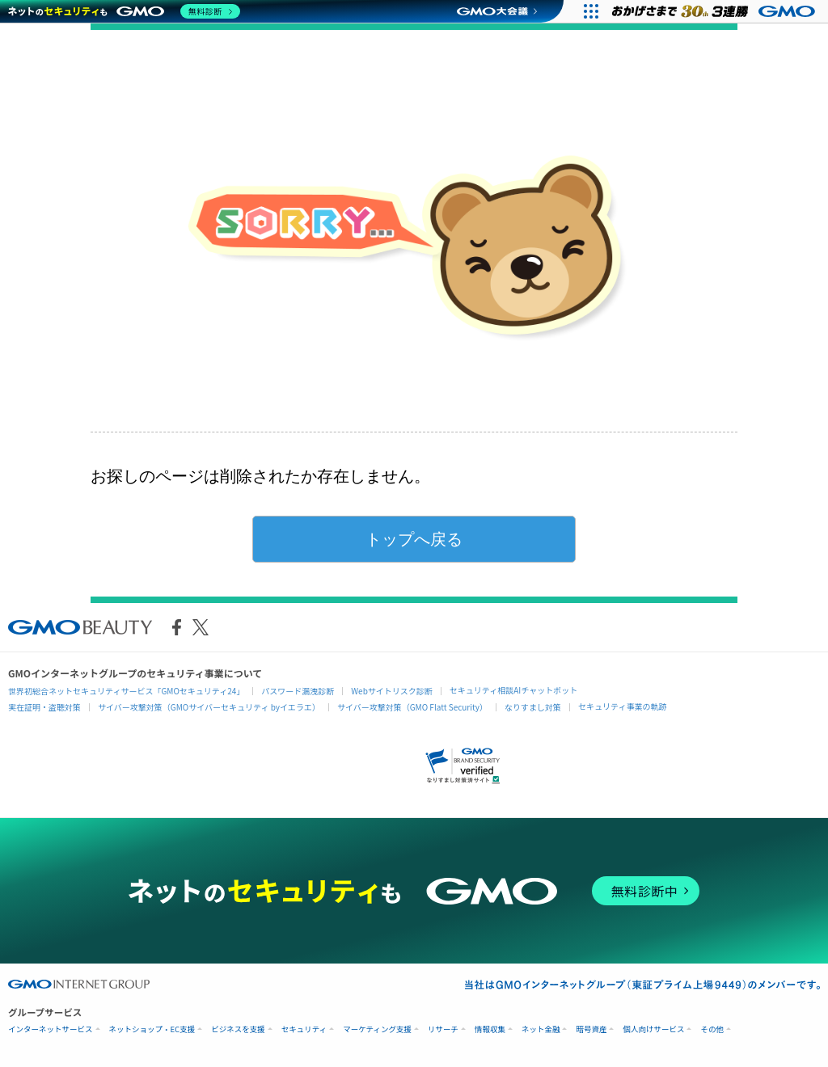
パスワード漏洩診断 (297, 691)
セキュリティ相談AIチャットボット (513, 690)
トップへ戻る (414, 539)
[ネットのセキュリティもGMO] (124, 11)
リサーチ (443, 1029)
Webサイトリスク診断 (392, 691)
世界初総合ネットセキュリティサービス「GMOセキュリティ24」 (126, 691)
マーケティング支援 (377, 1029)
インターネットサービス (50, 1029)
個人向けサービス (653, 1029)
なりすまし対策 (533, 707)
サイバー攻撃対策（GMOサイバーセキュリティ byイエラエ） (209, 707)
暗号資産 (591, 1029)
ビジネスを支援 (238, 1029)
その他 (712, 1029)
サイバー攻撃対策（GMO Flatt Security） (412, 707)
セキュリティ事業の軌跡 (622, 706)
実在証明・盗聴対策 (44, 707)
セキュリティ (304, 1029)
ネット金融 (541, 1029)
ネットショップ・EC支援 (152, 1029)
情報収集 (490, 1029)
